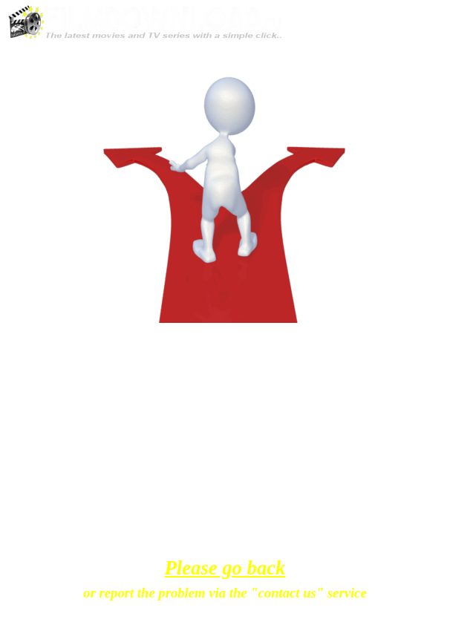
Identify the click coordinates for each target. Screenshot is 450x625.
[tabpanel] (225, 356)
